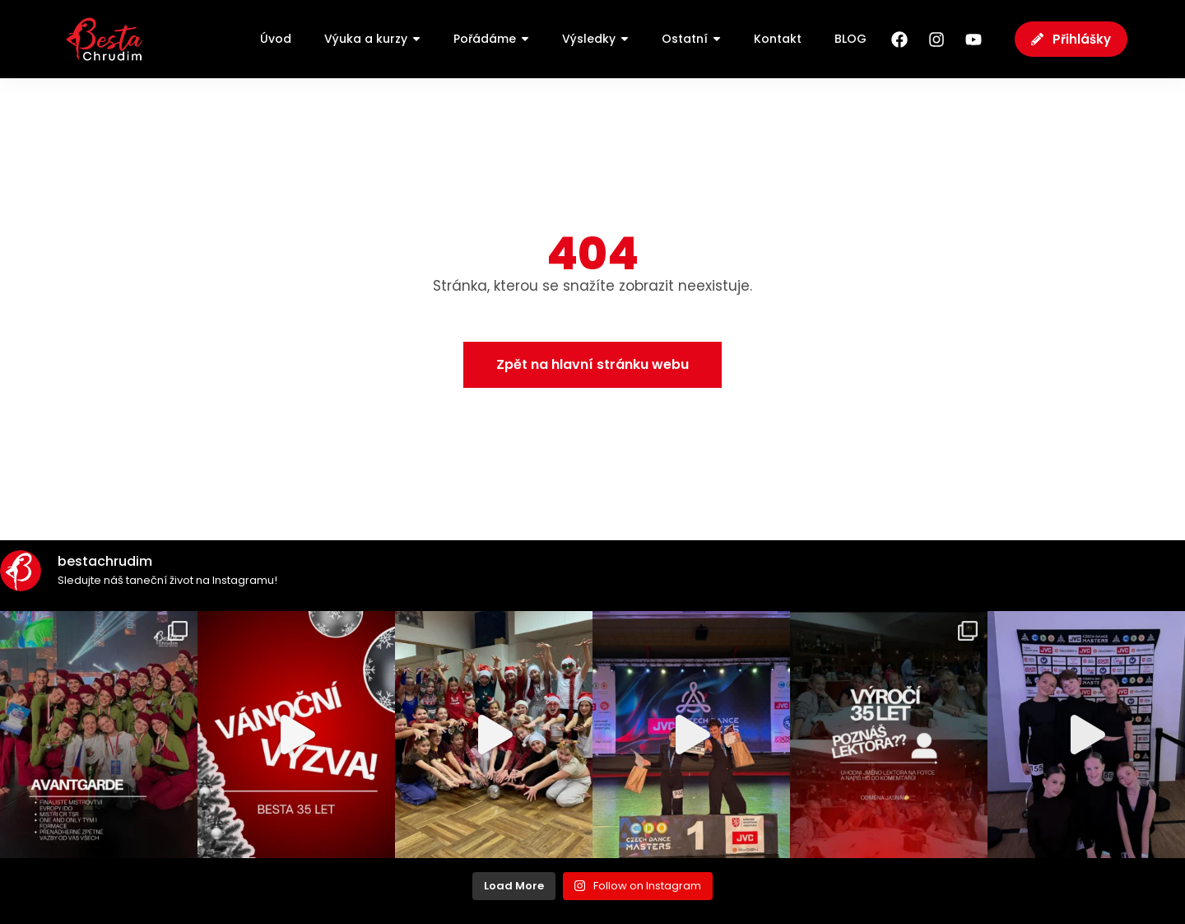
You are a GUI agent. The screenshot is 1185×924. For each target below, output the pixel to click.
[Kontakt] (777, 39)
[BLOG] (850, 39)
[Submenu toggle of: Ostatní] (717, 39)
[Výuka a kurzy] (372, 39)
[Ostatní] (691, 39)
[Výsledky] (595, 39)
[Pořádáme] (491, 39)
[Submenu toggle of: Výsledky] (625, 39)
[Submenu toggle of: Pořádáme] (525, 39)
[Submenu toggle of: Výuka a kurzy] (416, 39)
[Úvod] (276, 39)
